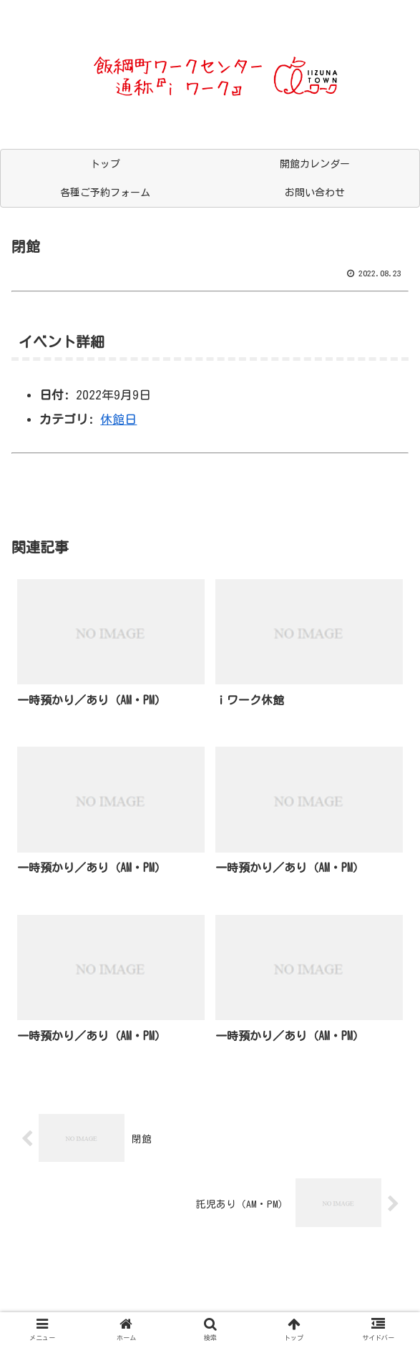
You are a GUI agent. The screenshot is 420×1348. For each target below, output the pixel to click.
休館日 (118, 419)
